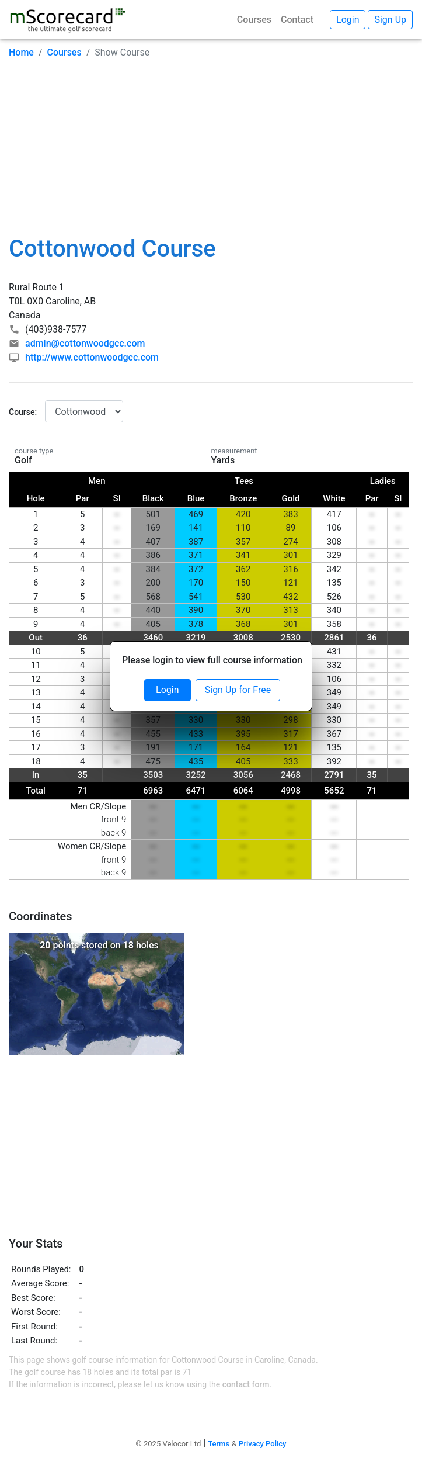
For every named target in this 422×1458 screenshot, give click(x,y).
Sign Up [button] (390, 19)
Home (21, 52)
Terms (218, 1443)
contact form (246, 1384)
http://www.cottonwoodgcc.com (92, 357)
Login (167, 689)
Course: (23, 412)
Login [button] (347, 19)
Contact (297, 19)
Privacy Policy (262, 1443)
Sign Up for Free (238, 689)
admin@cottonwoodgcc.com (85, 343)
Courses (254, 19)
